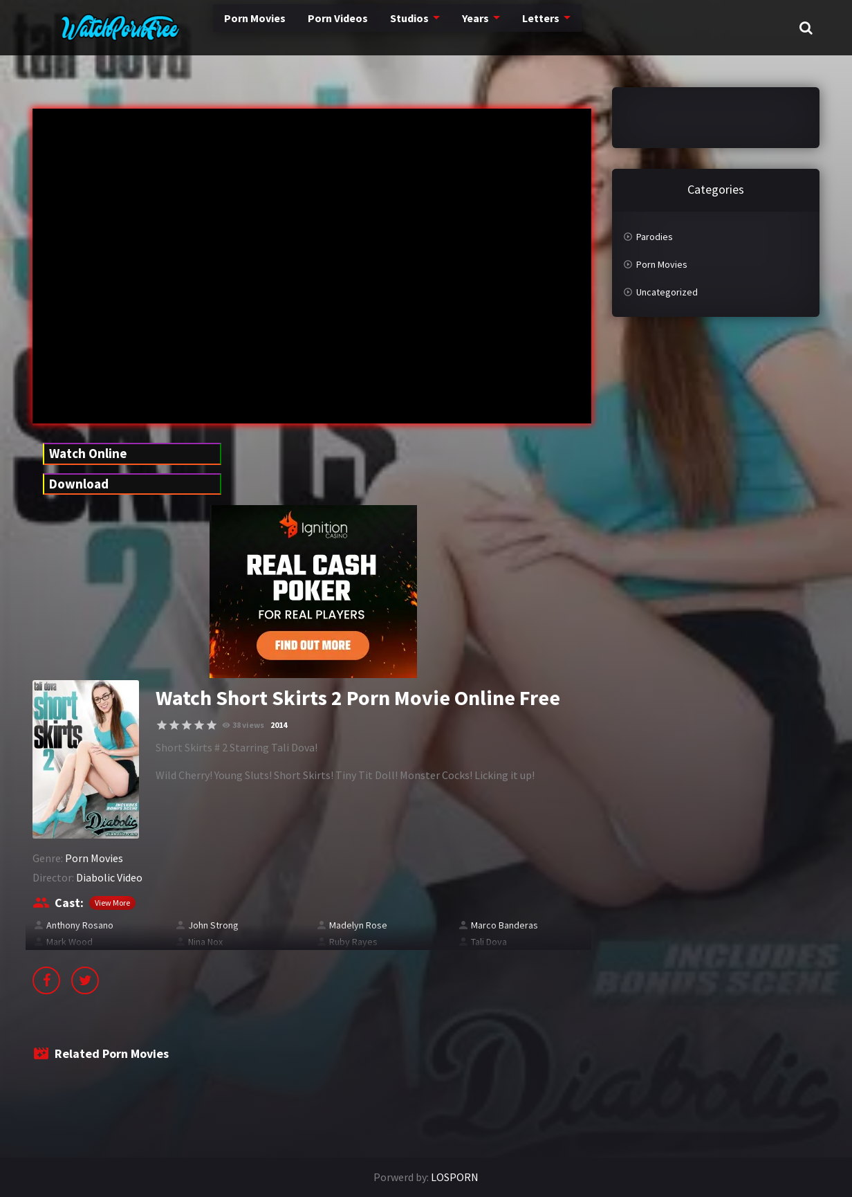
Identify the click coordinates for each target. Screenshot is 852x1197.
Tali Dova (489, 941)
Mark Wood (69, 941)
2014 (278, 725)
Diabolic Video (109, 877)
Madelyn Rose (358, 925)
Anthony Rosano (79, 925)
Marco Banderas (504, 925)
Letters (504, 27)
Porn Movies (208, 27)
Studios (369, 27)
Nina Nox (205, 941)
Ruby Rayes (353, 941)
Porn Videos (295, 27)
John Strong (213, 925)
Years (438, 27)
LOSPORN (455, 1177)
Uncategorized (667, 292)
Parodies (654, 236)
